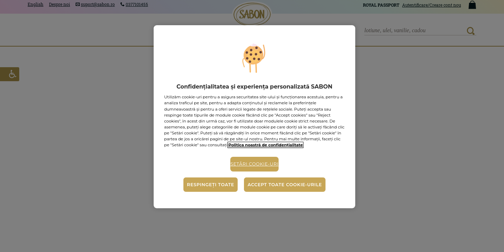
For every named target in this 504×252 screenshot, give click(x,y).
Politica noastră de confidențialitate (265, 144)
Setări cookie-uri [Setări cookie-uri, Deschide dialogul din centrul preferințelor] (254, 164)
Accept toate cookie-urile (284, 184)
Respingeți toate (210, 184)
